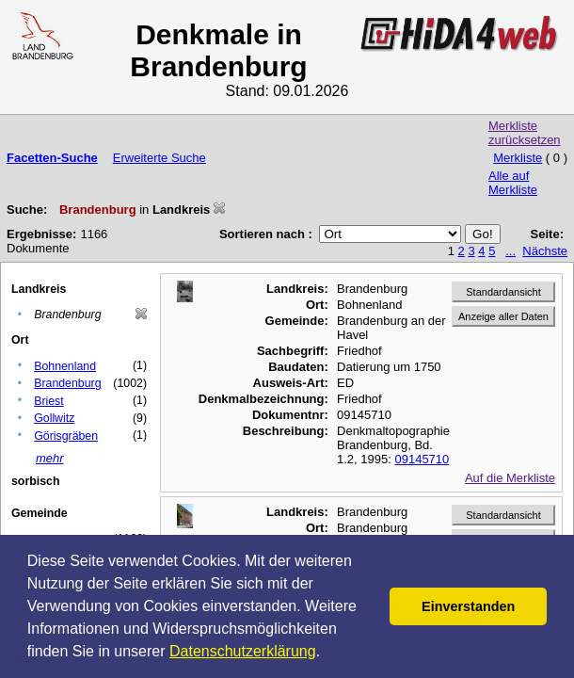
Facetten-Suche (52, 158)
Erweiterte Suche (159, 158)
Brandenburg (67, 383)
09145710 (421, 459)
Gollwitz (54, 418)
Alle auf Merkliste (512, 183)
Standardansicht (503, 292)
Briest (49, 401)
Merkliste (517, 158)
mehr (50, 458)
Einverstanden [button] (468, 606)
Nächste (544, 251)
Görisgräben (66, 436)
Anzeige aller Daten (503, 316)
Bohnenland (65, 366)
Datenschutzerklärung (242, 651)
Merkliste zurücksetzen (524, 133)
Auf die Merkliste (510, 478)
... (510, 251)
